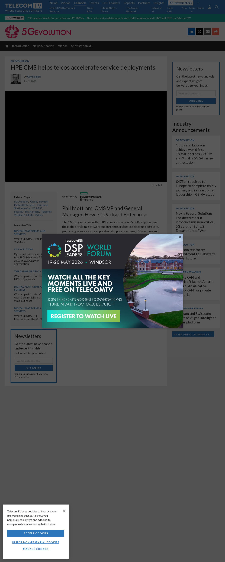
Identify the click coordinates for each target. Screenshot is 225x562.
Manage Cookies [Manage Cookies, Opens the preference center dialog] (36, 548)
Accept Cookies (36, 533)
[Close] (64, 511)
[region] (36, 532)
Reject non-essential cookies (35, 542)
